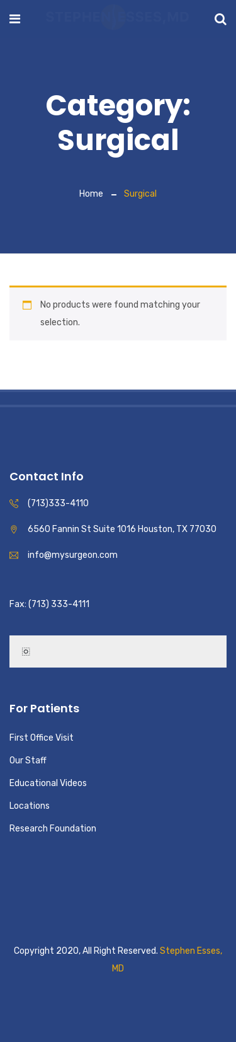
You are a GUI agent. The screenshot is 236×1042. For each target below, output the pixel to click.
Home (91, 193)
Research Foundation (52, 828)
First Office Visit (41, 737)
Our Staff (28, 760)
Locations (29, 806)
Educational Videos (48, 783)
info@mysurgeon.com (73, 555)
